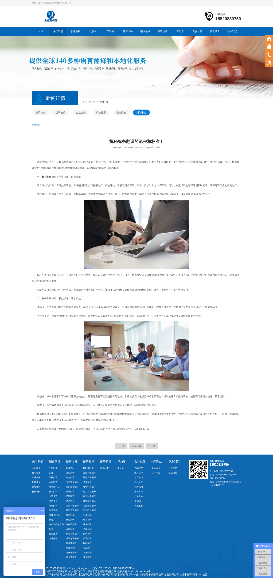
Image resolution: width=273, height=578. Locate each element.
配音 (51, 529)
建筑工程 (138, 491)
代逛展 (110, 31)
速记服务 (53, 534)
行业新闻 (36, 491)
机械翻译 (87, 515)
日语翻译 (70, 496)
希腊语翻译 (71, 548)
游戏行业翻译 (89, 510)
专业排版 (53, 538)
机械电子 (138, 505)
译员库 (180, 31)
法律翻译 (87, 482)
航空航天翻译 (89, 496)
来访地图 (173, 473)
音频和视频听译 (56, 524)
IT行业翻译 (88, 468)
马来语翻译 (71, 552)
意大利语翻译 (72, 505)
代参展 (93, 31)
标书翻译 (47, 176)
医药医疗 (138, 473)
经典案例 (121, 112)
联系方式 (173, 468)
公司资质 (60, 112)
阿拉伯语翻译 (72, 534)
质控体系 (101, 112)
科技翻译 (87, 552)
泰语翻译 (70, 529)
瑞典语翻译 (71, 543)
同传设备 (53, 510)
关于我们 (58, 31)
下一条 (151, 446)
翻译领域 (145, 31)
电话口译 (53, 505)
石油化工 (138, 482)
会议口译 (53, 491)
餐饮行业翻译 (89, 487)
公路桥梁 (138, 496)
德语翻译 (70, 515)
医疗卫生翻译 (89, 477)
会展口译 (53, 482)
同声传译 (53, 501)
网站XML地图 (199, 574)
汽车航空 (138, 468)
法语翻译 (70, 501)
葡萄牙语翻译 (72, 538)
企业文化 (81, 112)
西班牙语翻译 (72, 510)
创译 (51, 520)
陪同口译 (53, 477)
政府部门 (138, 477)
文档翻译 (53, 468)
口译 (51, 473)
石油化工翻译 (89, 505)
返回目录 (136, 446)
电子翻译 (87, 520)
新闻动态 (93, 102)
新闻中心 (141, 112)
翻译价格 (162, 31)
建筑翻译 (87, 524)
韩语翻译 (70, 491)
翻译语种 (128, 31)
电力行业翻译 (89, 491)
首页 (40, 31)
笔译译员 (155, 468)
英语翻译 (70, 473)
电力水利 (138, 487)
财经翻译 (87, 543)
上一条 (121, 446)
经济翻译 (87, 538)
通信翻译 (87, 557)
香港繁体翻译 (72, 482)
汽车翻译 (87, 529)
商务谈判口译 (55, 487)
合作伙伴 (197, 31)
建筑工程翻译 (89, 501)
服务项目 (75, 31)
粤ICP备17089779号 (124, 568)
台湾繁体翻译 (72, 487)
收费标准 (104, 468)
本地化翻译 (54, 515)
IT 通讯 (137, 501)
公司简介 (40, 112)
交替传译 (53, 496)
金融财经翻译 (89, 473)
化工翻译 (87, 548)
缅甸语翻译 (71, 557)
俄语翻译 (70, 520)
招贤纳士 (215, 31)
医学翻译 (87, 534)
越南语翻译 (71, 524)
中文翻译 (70, 477)
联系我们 (232, 31)
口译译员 (155, 473)
